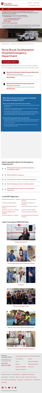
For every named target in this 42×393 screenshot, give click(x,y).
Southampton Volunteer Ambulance (29, 211)
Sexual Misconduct (28, 379)
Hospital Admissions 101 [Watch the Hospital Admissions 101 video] (21, 242)
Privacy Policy (12, 377)
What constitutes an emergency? (15, 175)
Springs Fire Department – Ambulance (10, 215)
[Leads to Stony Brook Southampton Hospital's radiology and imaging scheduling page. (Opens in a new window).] (19, 18)
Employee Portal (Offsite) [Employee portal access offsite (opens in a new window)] (21, 366)
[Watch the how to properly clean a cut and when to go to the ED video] (21, 253)
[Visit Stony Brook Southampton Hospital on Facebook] (2, 387)
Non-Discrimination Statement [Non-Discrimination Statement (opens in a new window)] (34, 356)
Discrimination (20, 379)
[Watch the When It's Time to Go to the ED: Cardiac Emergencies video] (21, 338)
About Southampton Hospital (21, 356)
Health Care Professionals (21, 369)
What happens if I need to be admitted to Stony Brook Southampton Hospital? (20, 168)
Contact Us (29, 2)
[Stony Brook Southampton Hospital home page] (12, 4)
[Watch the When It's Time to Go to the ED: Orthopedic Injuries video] (21, 317)
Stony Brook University (6, 374)
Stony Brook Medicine (16, 374)
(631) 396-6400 (37, 26)
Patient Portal (31, 366)
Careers (17, 361)
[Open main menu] (8, 9)
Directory (30, 358)
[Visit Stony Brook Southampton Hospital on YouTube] (9, 387)
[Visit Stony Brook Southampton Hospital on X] (5, 387)
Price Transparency (19, 358)
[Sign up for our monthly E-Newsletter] (15, 387)
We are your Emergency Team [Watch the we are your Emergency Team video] (21, 306)
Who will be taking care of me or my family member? (20, 184)
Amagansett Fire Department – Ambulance (11, 199)
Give (38, 5)
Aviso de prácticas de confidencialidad (8, 379)
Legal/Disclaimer (4, 377)
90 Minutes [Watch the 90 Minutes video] (21, 284)
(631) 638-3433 (11, 89)
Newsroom (18, 364)
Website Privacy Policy (20, 377)
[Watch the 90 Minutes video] (21, 274)
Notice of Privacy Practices (31, 377)
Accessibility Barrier (37, 379)
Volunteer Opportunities (33, 361)
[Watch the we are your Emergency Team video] (21, 296)
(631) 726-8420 (11, 77)
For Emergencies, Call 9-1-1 (10, 62)
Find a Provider (36, 2)
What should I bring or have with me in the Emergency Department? (21, 189)
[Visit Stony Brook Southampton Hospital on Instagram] (12, 387)
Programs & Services (6, 43)
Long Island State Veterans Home (28, 374)
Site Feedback (4, 382)
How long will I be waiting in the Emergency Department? (21, 179)
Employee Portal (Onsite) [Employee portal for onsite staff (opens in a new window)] (33, 364)
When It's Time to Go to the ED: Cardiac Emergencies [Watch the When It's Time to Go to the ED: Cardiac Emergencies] (21, 348)
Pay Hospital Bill (32, 5)
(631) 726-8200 (6, 365)
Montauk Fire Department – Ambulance (10, 209)
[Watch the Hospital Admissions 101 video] (21, 232)
